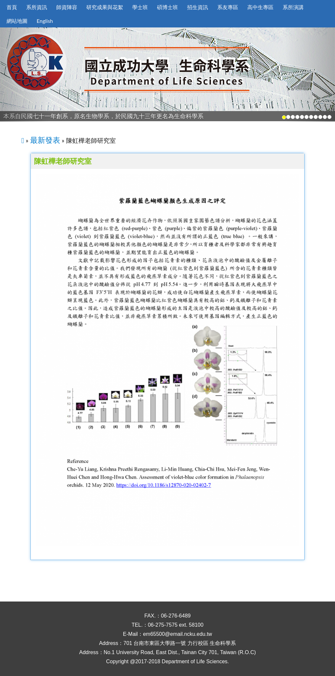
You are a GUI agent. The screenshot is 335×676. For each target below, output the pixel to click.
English (45, 21)
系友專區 (227, 7)
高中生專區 (260, 7)
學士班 (140, 7)
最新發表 (45, 139)
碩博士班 (167, 7)
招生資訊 (197, 7)
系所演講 (293, 7)
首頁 (12, 7)
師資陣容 (66, 7)
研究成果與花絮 (104, 7)
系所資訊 (36, 7)
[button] (25, 74)
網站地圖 (17, 21)
